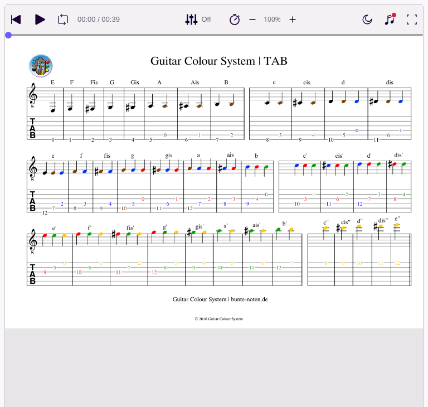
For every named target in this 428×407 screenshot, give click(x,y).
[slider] (8, 35)
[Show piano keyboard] (389, 19)
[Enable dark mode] (367, 19)
